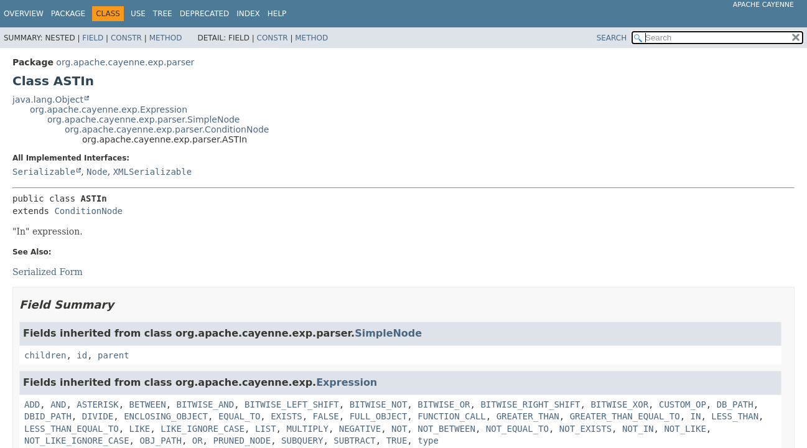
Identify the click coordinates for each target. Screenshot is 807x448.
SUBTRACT (354, 441)
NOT (399, 429)
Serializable (43, 172)
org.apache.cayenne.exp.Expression (108, 109)
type (428, 441)
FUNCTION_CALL (451, 416)
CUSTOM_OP (682, 404)
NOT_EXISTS (585, 429)
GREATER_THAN (528, 416)
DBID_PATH (48, 416)
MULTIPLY (307, 429)
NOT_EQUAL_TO (517, 429)
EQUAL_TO (239, 416)
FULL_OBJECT (379, 416)
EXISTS (286, 416)
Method (165, 38)
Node (97, 172)
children (45, 355)
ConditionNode (88, 211)
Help (277, 13)
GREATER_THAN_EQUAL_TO (625, 416)
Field (92, 38)
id (82, 355)
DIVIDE (98, 416)
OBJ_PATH (160, 441)
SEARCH (612, 38)
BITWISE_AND (205, 404)
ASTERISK (97, 404)
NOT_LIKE (685, 429)
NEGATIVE (360, 429)
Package (68, 13)
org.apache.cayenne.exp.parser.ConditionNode (167, 129)
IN (696, 416)
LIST (265, 429)
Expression (346, 382)
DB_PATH (735, 404)
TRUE (397, 441)
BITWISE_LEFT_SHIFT (292, 404)
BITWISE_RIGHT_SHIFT (530, 404)
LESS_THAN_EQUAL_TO (71, 429)
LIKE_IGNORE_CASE (203, 429)
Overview (24, 13)
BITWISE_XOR (619, 404)
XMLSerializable (152, 172)
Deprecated (205, 13)
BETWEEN (147, 404)
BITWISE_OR (443, 404)
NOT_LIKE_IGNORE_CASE (76, 441)
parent (113, 355)
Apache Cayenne (763, 5)
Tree (162, 13)
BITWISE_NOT (379, 404)
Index (248, 13)
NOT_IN (638, 429)
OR (197, 441)
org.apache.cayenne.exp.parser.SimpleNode (143, 119)
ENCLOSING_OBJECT (166, 416)
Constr (126, 38)
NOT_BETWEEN (446, 429)
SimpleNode (388, 333)
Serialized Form (47, 272)
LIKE (140, 429)
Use (138, 13)
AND (58, 404)
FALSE (326, 416)
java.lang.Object (47, 100)
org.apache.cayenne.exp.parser (125, 62)
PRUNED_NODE (242, 441)
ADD (32, 404)
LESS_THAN (734, 416)
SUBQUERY (302, 441)
